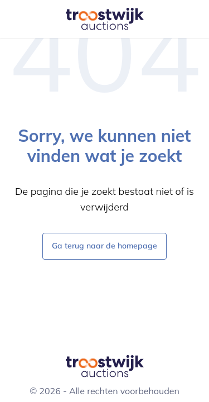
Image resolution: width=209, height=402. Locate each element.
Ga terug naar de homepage (104, 245)
